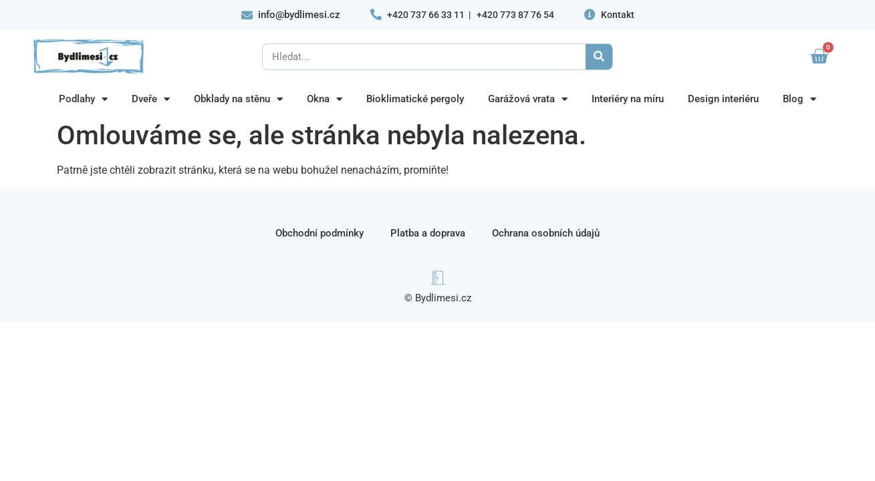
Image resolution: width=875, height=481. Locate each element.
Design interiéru (723, 99)
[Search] (599, 56)
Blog (799, 99)
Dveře (151, 99)
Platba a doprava (427, 233)
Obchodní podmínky (319, 233)
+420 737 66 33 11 (426, 14)
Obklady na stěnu (238, 99)
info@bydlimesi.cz (299, 15)
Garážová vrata (528, 99)
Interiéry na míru (628, 99)
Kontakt (617, 14)
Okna (324, 99)
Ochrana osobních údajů (546, 233)
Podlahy (83, 99)
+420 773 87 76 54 (515, 14)
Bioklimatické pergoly (415, 99)
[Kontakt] (590, 14)
